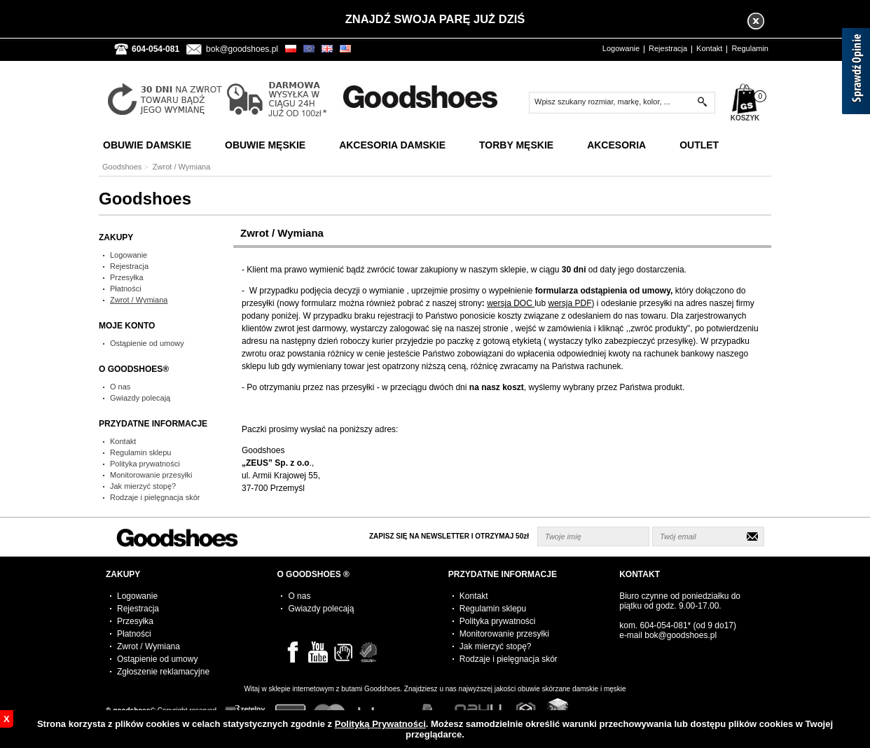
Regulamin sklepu (140, 452)
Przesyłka (127, 277)
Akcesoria (616, 145)
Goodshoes (121, 166)
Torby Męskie (516, 145)
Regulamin (749, 48)
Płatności (125, 288)
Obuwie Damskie (147, 145)
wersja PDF (570, 303)
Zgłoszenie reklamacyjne (163, 672)
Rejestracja (668, 48)
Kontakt (709, 48)
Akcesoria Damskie (392, 145)
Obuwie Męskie (265, 145)
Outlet (699, 145)
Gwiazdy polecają (140, 398)
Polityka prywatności (145, 463)
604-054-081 (664, 625)
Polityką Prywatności (380, 724)
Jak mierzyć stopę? (143, 486)
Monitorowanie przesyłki (151, 475)
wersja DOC (510, 303)
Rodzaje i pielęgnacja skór (155, 497)
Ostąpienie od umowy (147, 343)
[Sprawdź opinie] (856, 73)
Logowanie (621, 48)
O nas (120, 386)
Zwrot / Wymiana (138, 300)
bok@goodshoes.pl (242, 49)
